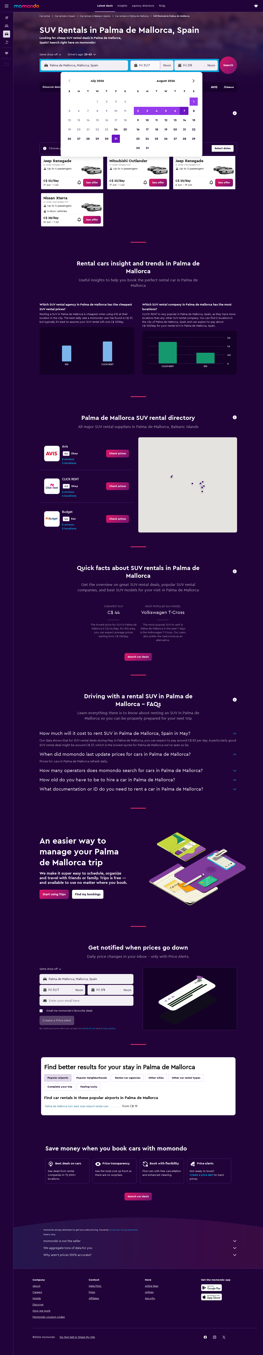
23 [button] (106, 129)
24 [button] (116, 129)
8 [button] (97, 110)
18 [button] (125, 120)
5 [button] (69, 110)
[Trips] (7, 53)
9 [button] (106, 110)
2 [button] (106, 101)
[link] (92, 183)
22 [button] (97, 129)
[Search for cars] (7, 34)
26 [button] (69, 138)
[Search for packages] (7, 42)
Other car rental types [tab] (186, 1078)
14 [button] (88, 120)
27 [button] (78, 138)
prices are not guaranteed (123, 1230)
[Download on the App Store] (211, 1296)
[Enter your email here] (90, 1000)
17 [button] (115, 120)
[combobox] (51, 54)
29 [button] (97, 138)
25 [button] (125, 129)
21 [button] (88, 129)
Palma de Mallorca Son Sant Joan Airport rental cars (76, 1106)
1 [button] (97, 101)
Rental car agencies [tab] (127, 1078)
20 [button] (79, 129)
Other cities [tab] (156, 1078)
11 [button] (125, 110)
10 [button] (115, 110)
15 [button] (97, 120)
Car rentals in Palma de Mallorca (132, 16)
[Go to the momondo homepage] (26, 6)
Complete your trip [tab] (59, 1086)
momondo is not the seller (140, 1241)
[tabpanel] (138, 342)
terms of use (89, 1028)
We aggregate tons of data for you (140, 1248)
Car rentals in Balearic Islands (95, 16)
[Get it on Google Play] (211, 1287)
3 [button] (116, 101)
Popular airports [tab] (57, 1078)
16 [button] (106, 120)
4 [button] (125, 101)
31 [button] (115, 138)
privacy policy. (108, 1028)
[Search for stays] (7, 26)
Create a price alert (201, 1175)
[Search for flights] (7, 18)
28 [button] (88, 138)
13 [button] (78, 120)
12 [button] (69, 120)
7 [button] (88, 110)
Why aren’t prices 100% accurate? (140, 1255)
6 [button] (79, 110)
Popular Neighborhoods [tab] (91, 1078)
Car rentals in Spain (65, 16)
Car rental (45, 16)
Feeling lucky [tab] (88, 1086)
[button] (6, 6)
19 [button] (69, 129)
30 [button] (106, 138)
